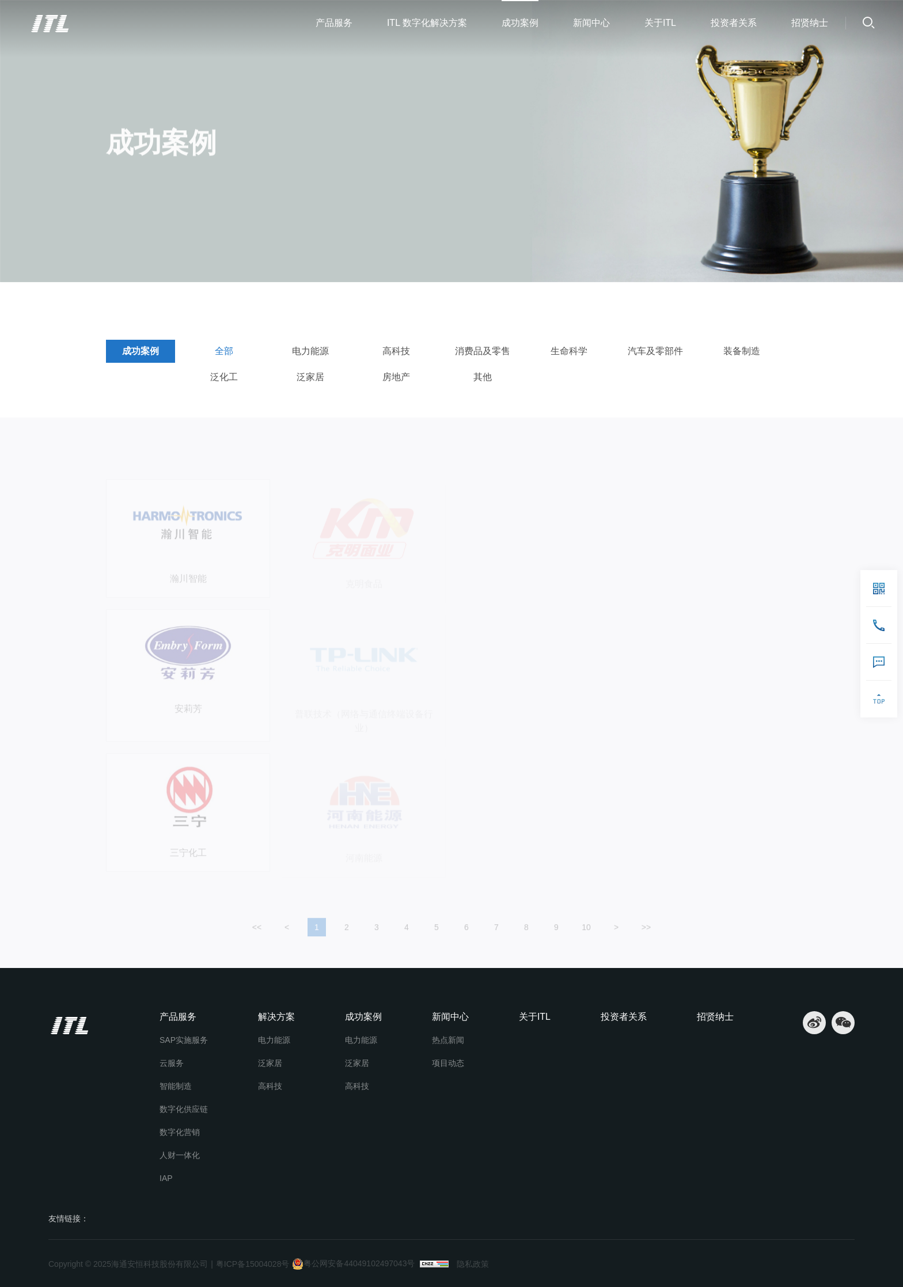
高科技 (396, 351)
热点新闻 (448, 1040)
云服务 (172, 1063)
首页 (119, 299)
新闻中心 (591, 23)
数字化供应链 (184, 1109)
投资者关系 (734, 23)
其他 (482, 377)
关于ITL (660, 23)
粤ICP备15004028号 (253, 1264)
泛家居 (310, 377)
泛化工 (224, 377)
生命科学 (569, 351)
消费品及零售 (482, 351)
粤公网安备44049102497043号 (353, 1264)
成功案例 (520, 23)
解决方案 (276, 1017)
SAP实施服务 (184, 1040)
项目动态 (448, 1063)
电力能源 (310, 351)
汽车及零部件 (655, 351)
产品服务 (334, 23)
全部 (197, 299)
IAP (166, 1178)
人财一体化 (180, 1155)
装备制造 (741, 351)
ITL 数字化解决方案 (427, 23)
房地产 (396, 377)
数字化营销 (180, 1132)
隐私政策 (473, 1264)
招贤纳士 (809, 23)
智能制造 (176, 1086)
